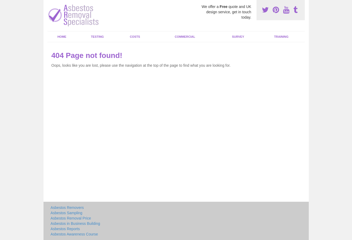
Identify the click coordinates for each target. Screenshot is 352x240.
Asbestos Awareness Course (74, 234)
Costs (135, 36)
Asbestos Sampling (66, 213)
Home (61, 36)
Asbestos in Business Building (75, 223)
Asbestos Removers (67, 207)
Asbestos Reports (65, 229)
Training (281, 36)
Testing (97, 36)
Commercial (185, 36)
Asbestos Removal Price (71, 218)
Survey (238, 36)
